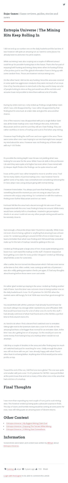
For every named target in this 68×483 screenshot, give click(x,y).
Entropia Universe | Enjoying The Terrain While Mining (28, 426)
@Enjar (50, 443)
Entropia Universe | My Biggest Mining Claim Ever (26, 423)
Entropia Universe (11, 446)
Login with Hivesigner (13, 475)
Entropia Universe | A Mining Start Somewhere (25, 429)
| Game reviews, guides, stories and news (31, 15)
